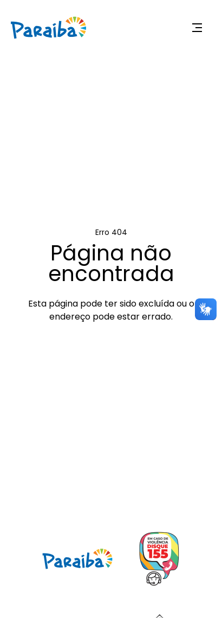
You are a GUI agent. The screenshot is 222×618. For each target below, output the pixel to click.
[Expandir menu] (197, 28)
